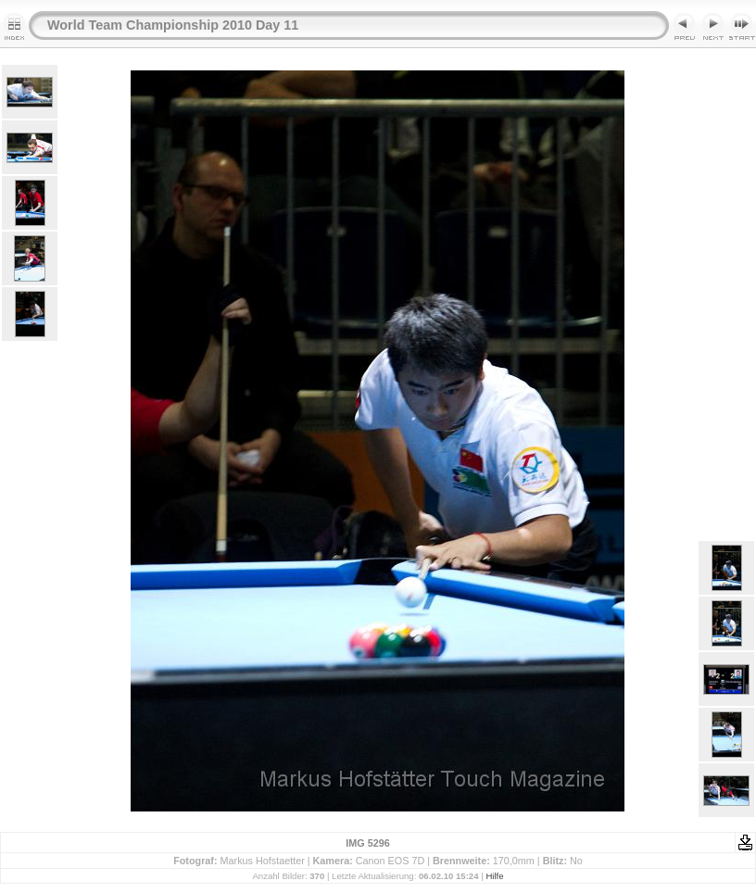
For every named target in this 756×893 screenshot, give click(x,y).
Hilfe (494, 876)
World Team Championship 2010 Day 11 (172, 25)
